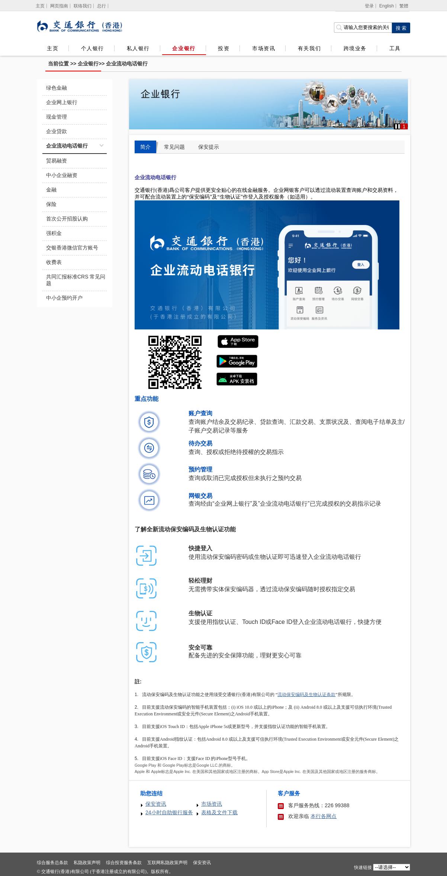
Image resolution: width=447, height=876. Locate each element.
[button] (397, 126)
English (386, 6)
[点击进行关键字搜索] (401, 27)
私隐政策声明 (87, 862)
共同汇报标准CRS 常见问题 (75, 280)
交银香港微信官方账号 (72, 248)
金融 (51, 190)
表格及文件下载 (219, 812)
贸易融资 (56, 161)
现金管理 (56, 117)
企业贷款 (56, 131)
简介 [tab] (145, 147)
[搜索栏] (363, 27)
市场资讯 (263, 48)
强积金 (54, 233)
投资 (223, 48)
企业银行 (183, 48)
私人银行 (138, 48)
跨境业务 (355, 48)
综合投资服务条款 (124, 862)
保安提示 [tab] (208, 147)
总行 (101, 6)
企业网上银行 (61, 102)
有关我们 (309, 48)
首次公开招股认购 (67, 219)
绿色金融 (56, 88)
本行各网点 (324, 816)
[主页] (40, 6)
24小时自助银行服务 (169, 812)
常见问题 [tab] (174, 147)
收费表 (54, 262)
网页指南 (59, 6)
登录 (369, 6)
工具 (395, 48)
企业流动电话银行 (127, 64)
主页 (52, 48)
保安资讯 (155, 804)
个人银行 (92, 48)
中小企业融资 (61, 175)
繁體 (403, 6)
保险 (51, 204)
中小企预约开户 (64, 298)
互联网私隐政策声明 (167, 862)
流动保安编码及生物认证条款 (306, 694)
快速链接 (363, 867)
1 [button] (404, 126)
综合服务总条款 (52, 862)
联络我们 (82, 6)
